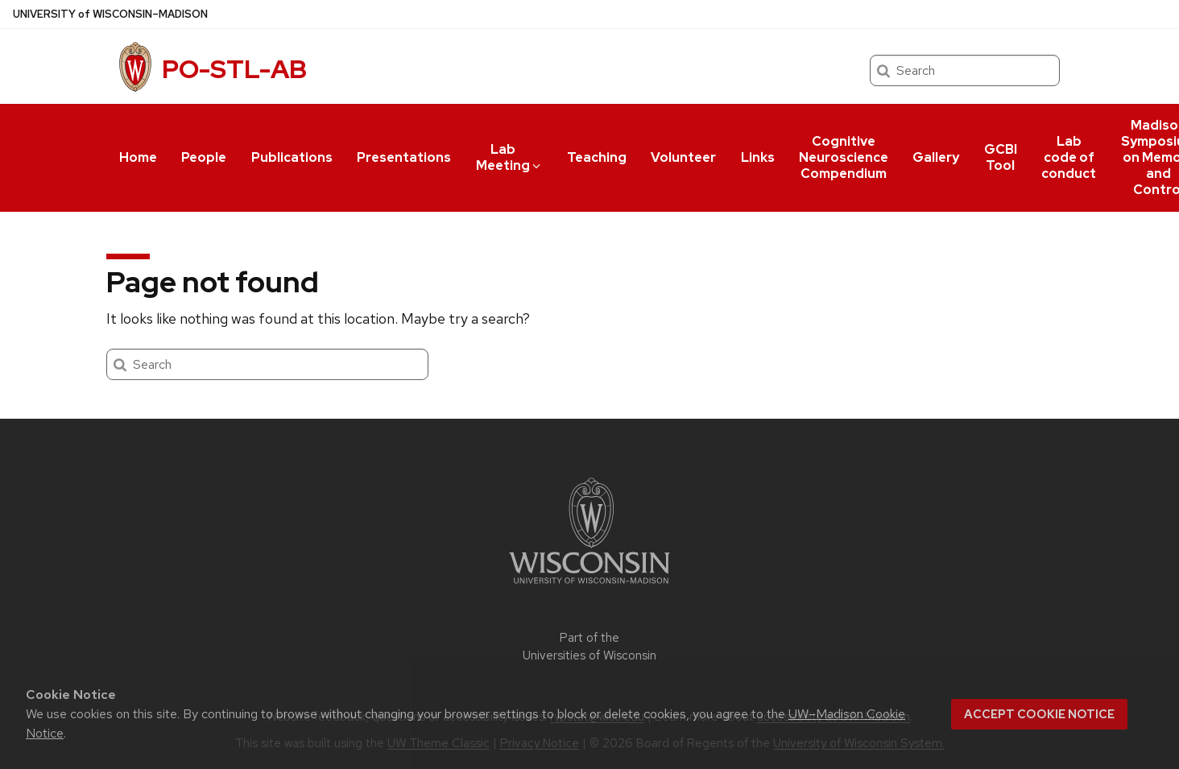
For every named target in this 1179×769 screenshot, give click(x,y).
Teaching (597, 157)
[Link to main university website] (589, 586)
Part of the (589, 647)
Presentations (404, 157)
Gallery (935, 157)
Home (138, 157)
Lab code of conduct (1068, 157)
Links (758, 157)
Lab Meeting (509, 157)
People (203, 157)
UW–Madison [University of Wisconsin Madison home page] (110, 14)
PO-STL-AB (234, 69)
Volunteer (683, 157)
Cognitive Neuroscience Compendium (843, 157)
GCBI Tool (1000, 157)
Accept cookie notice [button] (1039, 714)
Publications (292, 157)
